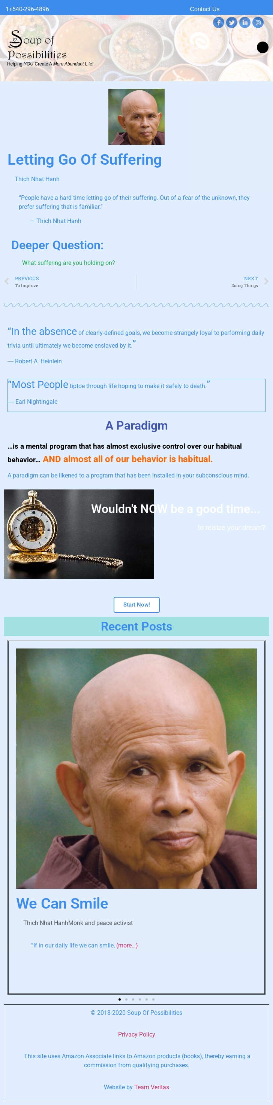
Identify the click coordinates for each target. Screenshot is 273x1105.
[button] (262, 47)
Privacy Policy (136, 1034)
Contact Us (204, 9)
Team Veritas (151, 1087)
